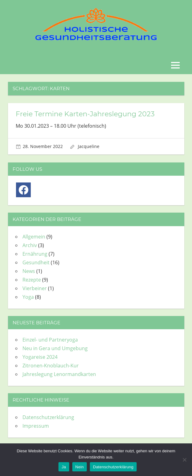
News (28, 271)
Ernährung (34, 253)
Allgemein (33, 236)
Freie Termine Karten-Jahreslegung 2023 (85, 114)
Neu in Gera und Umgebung (55, 348)
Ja (64, 467)
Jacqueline (88, 146)
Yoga (28, 297)
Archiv (29, 245)
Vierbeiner (34, 288)
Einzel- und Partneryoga (50, 339)
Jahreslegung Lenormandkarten (59, 374)
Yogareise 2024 (40, 357)
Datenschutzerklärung (48, 417)
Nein (79, 467)
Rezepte (31, 279)
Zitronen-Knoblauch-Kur (50, 365)
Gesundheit (36, 262)
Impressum (35, 425)
